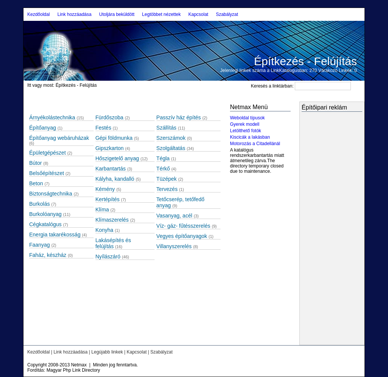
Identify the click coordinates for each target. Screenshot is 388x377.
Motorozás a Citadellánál (255, 143)
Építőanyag (42, 128)
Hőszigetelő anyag (117, 158)
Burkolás (39, 204)
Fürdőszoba (109, 117)
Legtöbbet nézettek (161, 14)
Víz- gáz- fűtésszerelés (183, 226)
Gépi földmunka (114, 138)
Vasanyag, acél (174, 216)
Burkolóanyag (45, 214)
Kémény (105, 189)
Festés (103, 128)
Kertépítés (107, 199)
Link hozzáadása (74, 14)
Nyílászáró (107, 256)
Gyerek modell (244, 124)
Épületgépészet (47, 153)
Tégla (163, 158)
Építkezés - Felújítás (305, 61)
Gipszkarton (109, 148)
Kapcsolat (198, 14)
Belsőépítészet (46, 173)
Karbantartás (110, 169)
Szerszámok (171, 138)
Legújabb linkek (107, 352)
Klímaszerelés (112, 220)
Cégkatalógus (45, 224)
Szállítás (166, 128)
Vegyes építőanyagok (181, 236)
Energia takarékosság (54, 235)
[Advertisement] (324, 229)
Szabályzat (227, 14)
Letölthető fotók (245, 130)
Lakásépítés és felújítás (113, 243)
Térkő (163, 169)
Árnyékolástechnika (52, 117)
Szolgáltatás (170, 148)
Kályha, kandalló (115, 179)
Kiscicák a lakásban (250, 137)
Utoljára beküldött (116, 14)
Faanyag (39, 245)
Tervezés (167, 189)
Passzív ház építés (178, 117)
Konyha (104, 230)
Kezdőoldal (38, 14)
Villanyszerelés (174, 246)
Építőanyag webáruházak (59, 138)
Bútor (35, 163)
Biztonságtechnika (50, 194)
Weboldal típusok (247, 117)
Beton (36, 183)
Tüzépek (166, 179)
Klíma (102, 209)
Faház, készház (47, 255)
